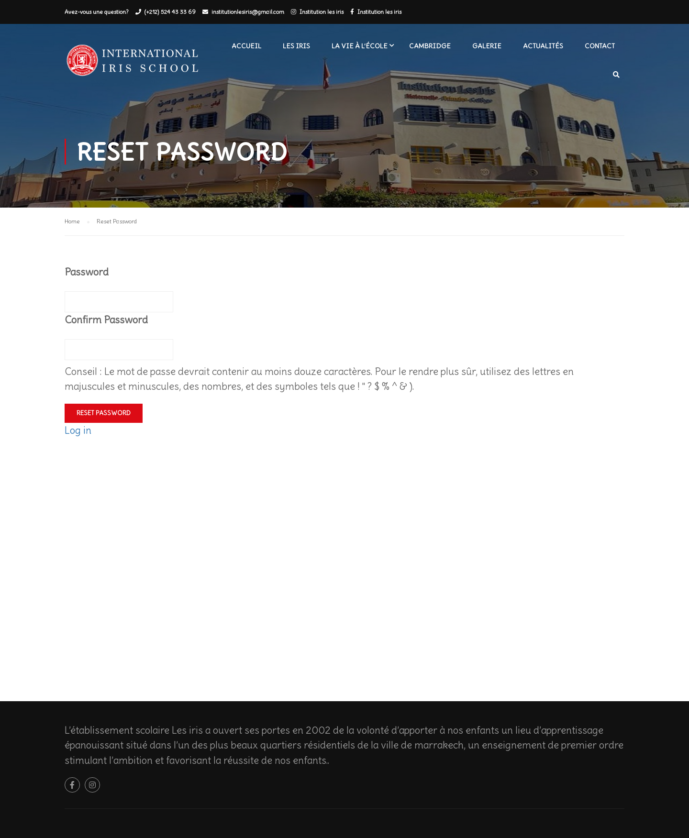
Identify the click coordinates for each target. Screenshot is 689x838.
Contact (600, 46)
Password (87, 271)
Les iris (296, 46)
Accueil (246, 46)
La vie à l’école (360, 46)
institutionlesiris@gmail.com (247, 11)
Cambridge (430, 46)
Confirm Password (106, 319)
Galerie (486, 46)
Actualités (543, 46)
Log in (78, 430)
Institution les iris (322, 11)
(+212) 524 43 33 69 (170, 11)
